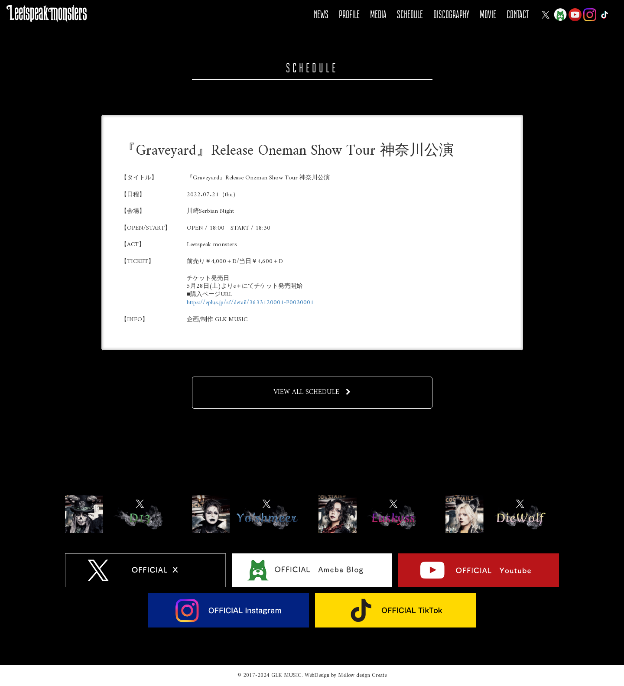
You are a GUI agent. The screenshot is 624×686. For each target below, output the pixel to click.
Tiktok (604, 14)
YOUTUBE (575, 14)
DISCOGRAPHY (451, 14)
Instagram (589, 14)
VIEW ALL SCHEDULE (312, 392)
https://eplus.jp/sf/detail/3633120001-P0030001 (250, 302)
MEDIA (378, 14)
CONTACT (518, 14)
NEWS (321, 14)
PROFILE (349, 14)
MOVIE (488, 14)
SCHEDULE (410, 14)
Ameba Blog (560, 14)
